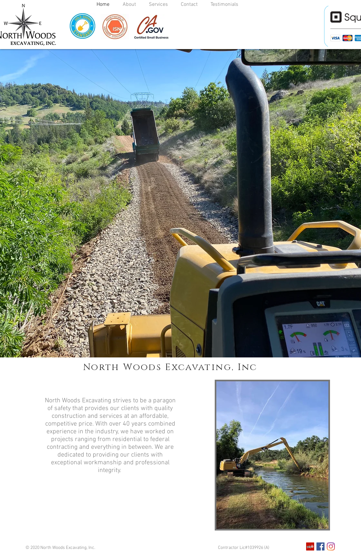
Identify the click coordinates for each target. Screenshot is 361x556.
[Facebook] (320, 546)
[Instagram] (331, 546)
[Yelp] (310, 546)
